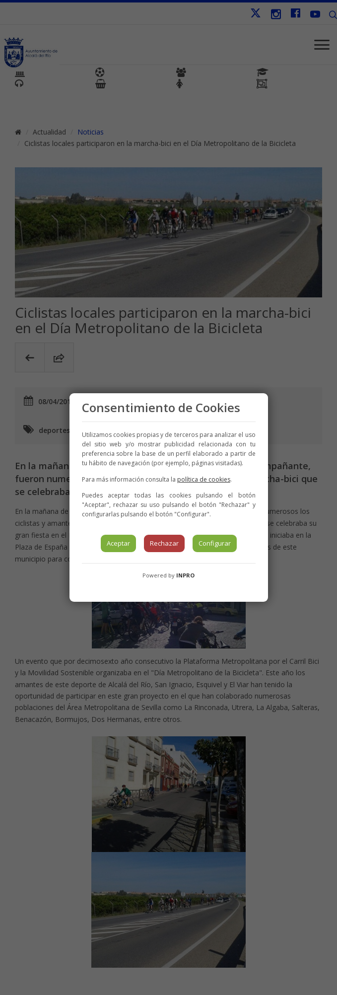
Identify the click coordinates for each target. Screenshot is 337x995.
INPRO (185, 575)
